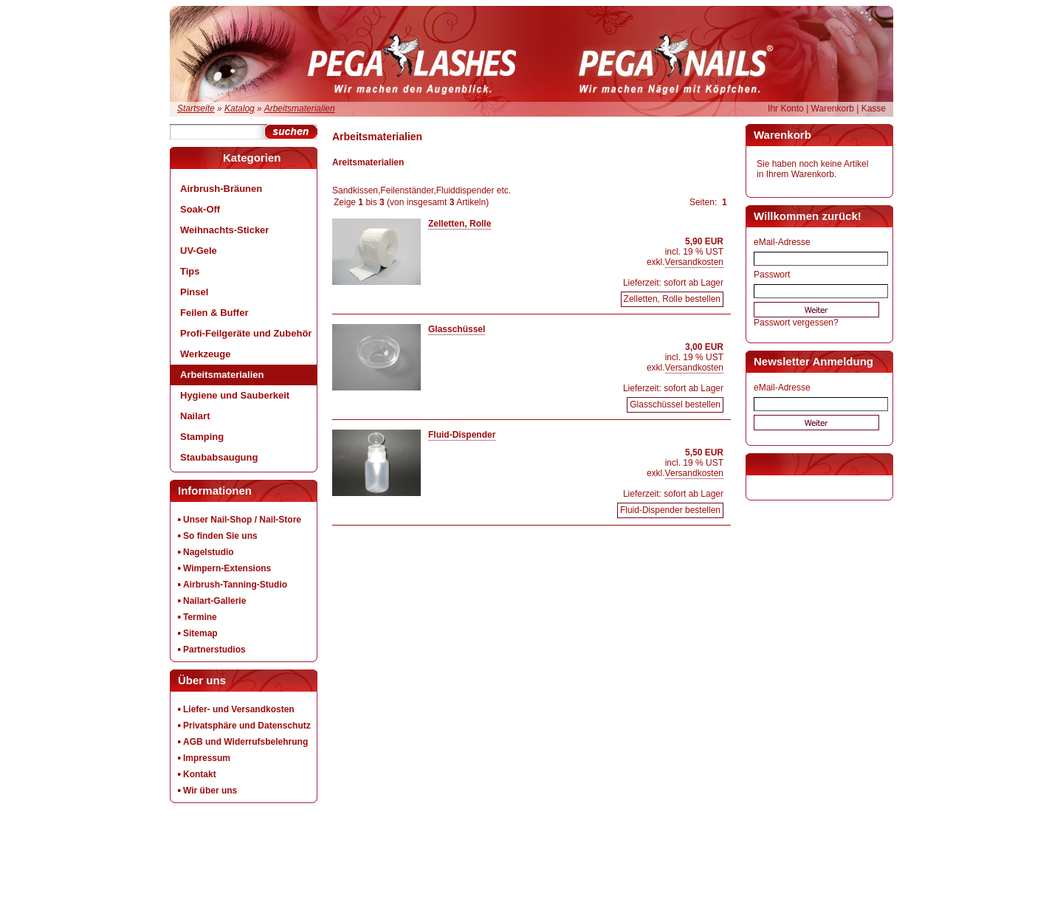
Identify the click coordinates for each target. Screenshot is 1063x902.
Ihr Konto (786, 108)
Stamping (202, 436)
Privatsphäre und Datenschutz (247, 725)
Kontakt (199, 774)
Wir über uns (210, 790)
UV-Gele (198, 250)
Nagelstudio (208, 552)
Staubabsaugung (219, 457)
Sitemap (200, 633)
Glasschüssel (456, 329)
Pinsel (194, 291)
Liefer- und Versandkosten (239, 709)
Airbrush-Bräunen (221, 188)
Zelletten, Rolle (459, 223)
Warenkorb (832, 108)
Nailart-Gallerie (214, 601)
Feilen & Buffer (214, 312)
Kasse (873, 108)
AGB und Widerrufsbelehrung (245, 742)
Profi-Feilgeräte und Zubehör (246, 333)
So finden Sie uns (220, 536)
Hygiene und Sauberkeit (234, 395)
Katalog (239, 108)
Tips (190, 271)
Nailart (195, 415)
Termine (200, 617)
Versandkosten (694, 262)
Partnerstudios (214, 649)
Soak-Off (200, 209)
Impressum (206, 758)
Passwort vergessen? (796, 322)
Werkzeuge (205, 353)
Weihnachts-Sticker (224, 229)
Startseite (196, 108)
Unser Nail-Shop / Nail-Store (242, 519)
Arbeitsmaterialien (299, 108)
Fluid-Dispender (461, 435)
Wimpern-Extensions (227, 568)
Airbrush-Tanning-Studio (235, 584)
